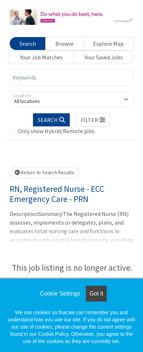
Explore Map (108, 43)
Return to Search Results (44, 172)
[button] (93, 120)
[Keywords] (71, 78)
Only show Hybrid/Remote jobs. (57, 131)
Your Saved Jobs (103, 57)
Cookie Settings (60, 293)
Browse (64, 43)
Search (27, 43)
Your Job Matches (41, 57)
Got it (96, 293)
